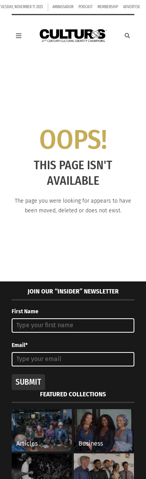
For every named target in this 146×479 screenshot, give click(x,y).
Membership (107, 7)
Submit (28, 382)
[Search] (127, 36)
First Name (25, 311)
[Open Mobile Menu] (19, 36)
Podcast (85, 7)
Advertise (131, 7)
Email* (20, 345)
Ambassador (62, 7)
